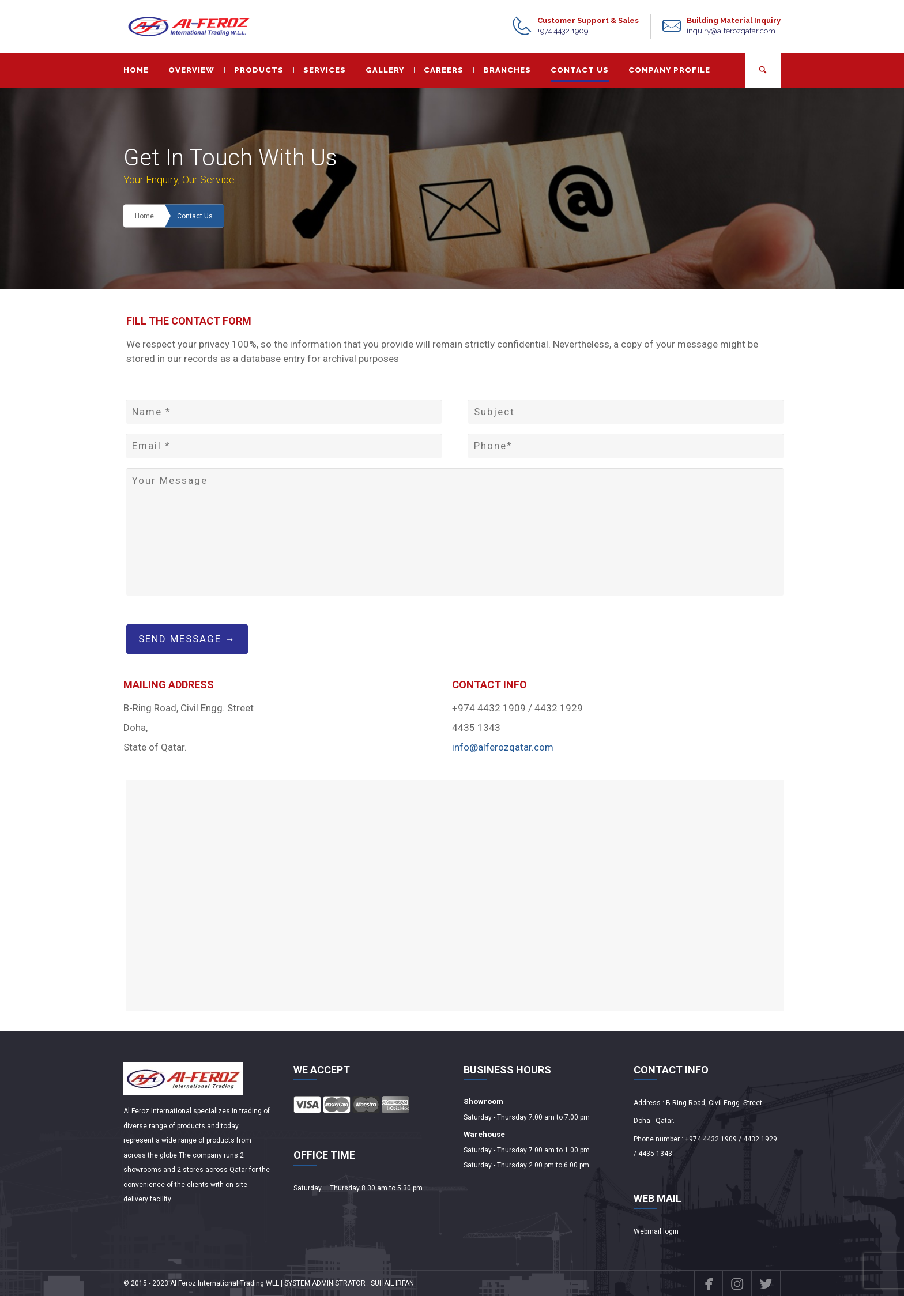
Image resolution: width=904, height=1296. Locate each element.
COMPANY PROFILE (664, 70)
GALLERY (380, 70)
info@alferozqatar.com (502, 747)
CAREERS (439, 70)
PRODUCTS (254, 70)
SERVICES (319, 70)
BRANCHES (502, 70)
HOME (136, 70)
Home (144, 216)
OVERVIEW (186, 70)
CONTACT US (575, 70)
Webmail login (656, 1231)
